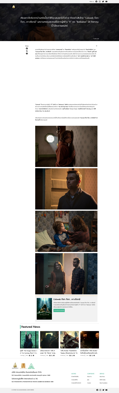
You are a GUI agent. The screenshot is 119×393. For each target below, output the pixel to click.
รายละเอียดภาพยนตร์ (59, 310)
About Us (89, 376)
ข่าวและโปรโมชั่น (74, 376)
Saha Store (92, 6)
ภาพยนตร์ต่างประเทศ (76, 383)
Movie (58, 6)
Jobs (99, 6)
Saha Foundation (103, 383)
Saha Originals (68, 6)
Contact (89, 383)
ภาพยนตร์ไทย (74, 380)
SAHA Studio (102, 380)
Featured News (81, 6)
